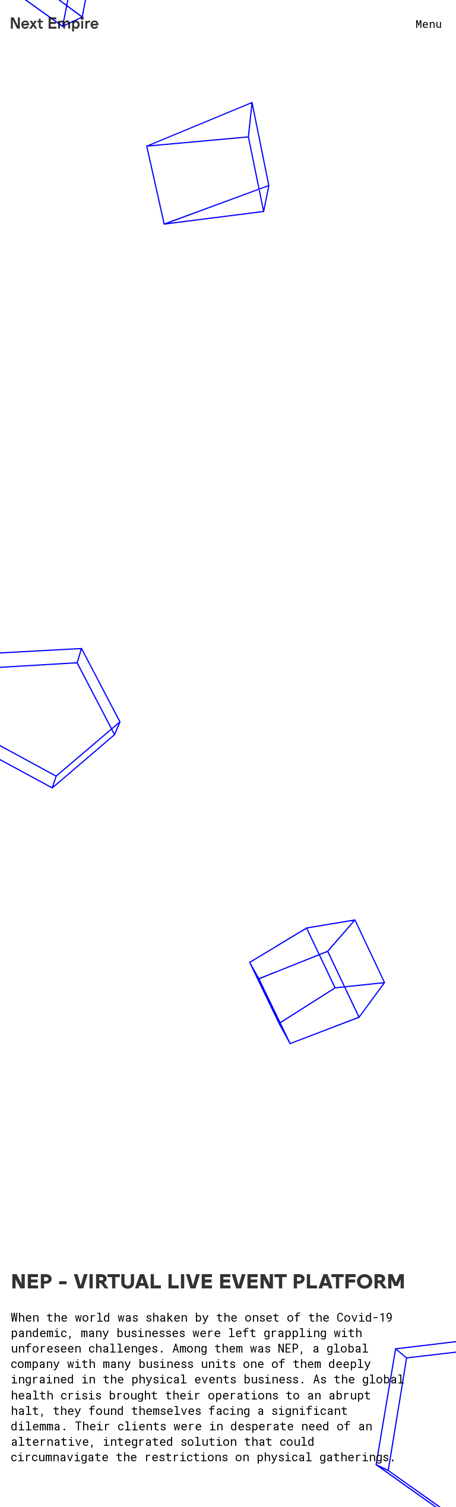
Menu (429, 24)
